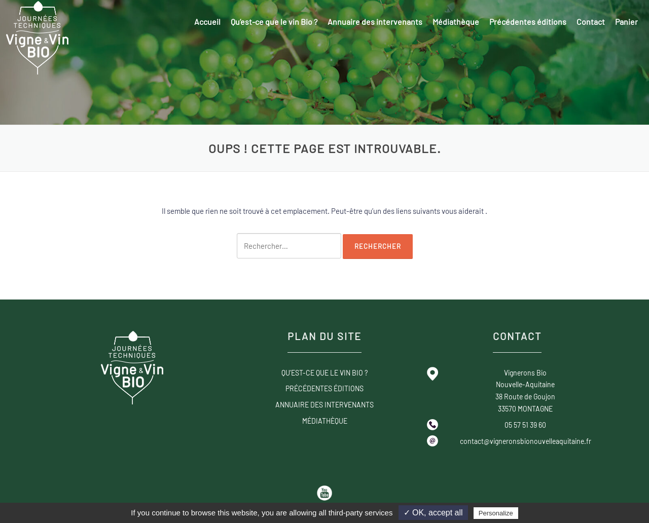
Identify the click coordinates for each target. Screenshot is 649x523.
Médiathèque (455, 21)
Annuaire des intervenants (375, 21)
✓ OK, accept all (433, 512)
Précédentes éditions (527, 21)
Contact (590, 21)
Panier (626, 21)
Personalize (496, 513)
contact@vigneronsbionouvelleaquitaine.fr (525, 441)
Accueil (207, 21)
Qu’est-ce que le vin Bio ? (274, 21)
